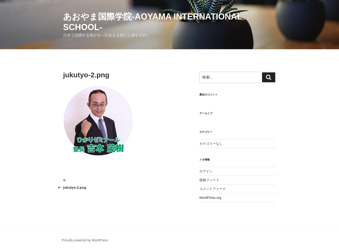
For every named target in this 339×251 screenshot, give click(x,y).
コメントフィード (212, 189)
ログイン (206, 171)
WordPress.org (210, 198)
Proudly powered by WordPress (85, 240)
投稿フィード (209, 180)
